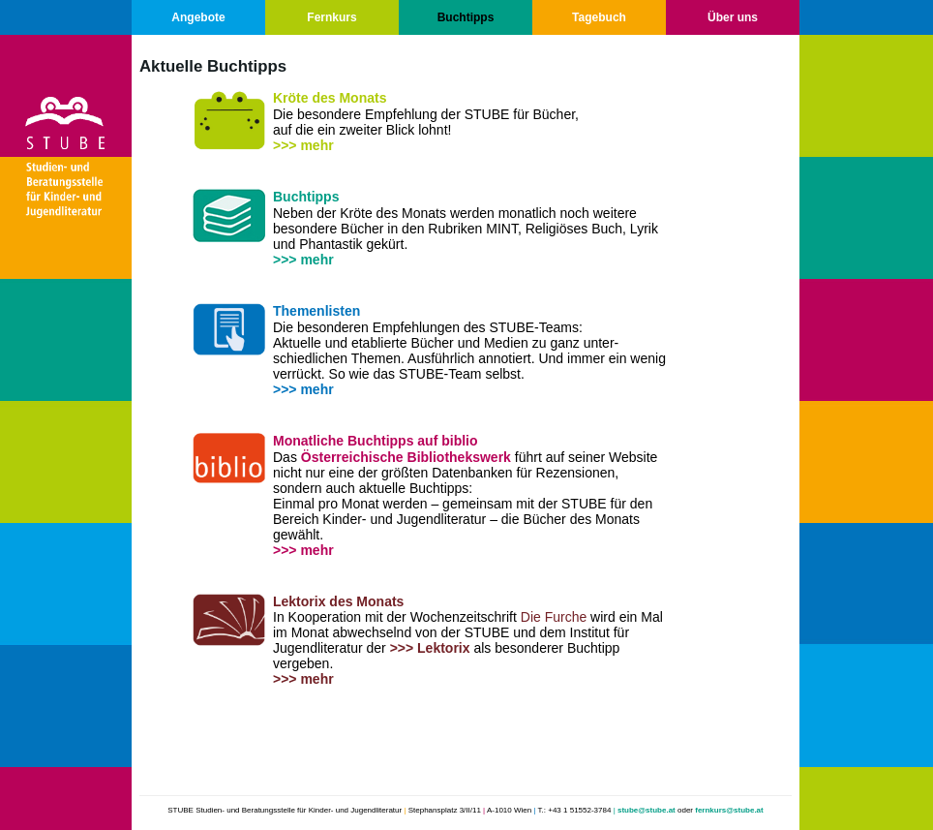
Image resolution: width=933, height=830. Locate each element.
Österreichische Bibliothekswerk (406, 457)
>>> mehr (303, 145)
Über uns (732, 17)
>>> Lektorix (430, 648)
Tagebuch (599, 17)
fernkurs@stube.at (729, 810)
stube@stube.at (646, 810)
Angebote (198, 17)
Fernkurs (331, 17)
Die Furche (554, 617)
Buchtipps (466, 17)
